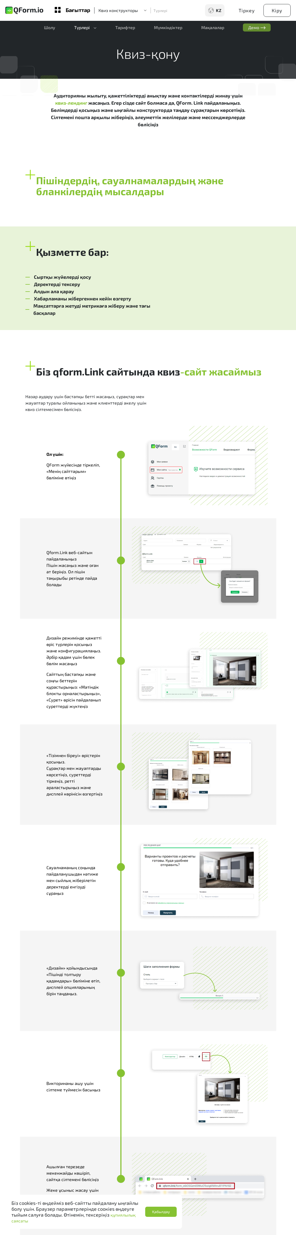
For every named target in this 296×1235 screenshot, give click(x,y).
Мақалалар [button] (207, 28)
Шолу (48, 28)
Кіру (277, 10)
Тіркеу (247, 10)
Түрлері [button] (80, 28)
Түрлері (160, 10)
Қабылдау (161, 1211)
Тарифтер (122, 28)
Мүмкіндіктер (164, 28)
